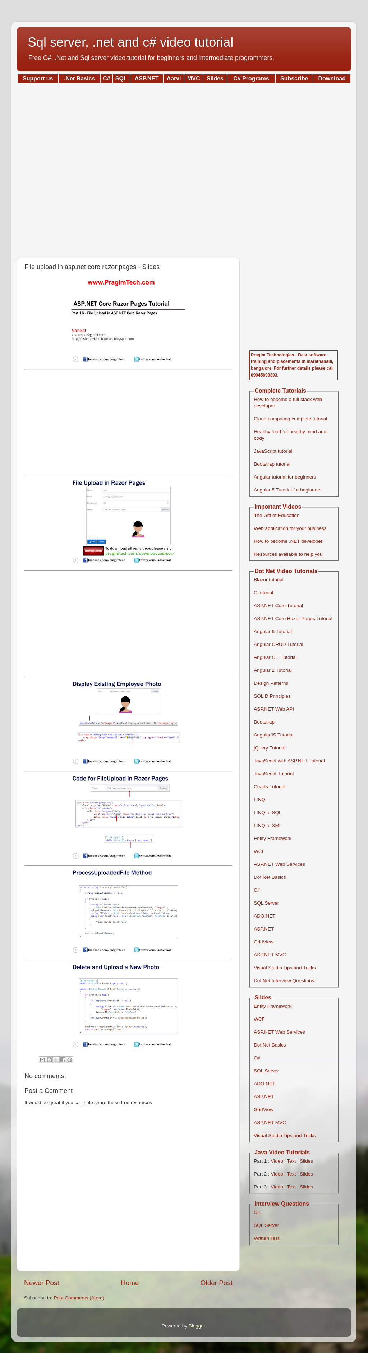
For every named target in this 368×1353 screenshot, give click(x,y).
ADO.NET (264, 916)
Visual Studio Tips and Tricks (285, 967)
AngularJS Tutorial (273, 735)
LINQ (259, 799)
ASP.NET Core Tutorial (278, 605)
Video (277, 1161)
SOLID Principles (272, 696)
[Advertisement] (184, 168)
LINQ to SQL (267, 812)
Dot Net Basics (270, 877)
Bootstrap (264, 722)
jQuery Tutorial (269, 748)
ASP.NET (264, 929)
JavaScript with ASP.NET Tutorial (289, 760)
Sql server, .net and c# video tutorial (130, 42)
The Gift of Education (276, 515)
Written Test (266, 1238)
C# (257, 890)
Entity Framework (272, 838)
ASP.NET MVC (270, 954)
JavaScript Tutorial (274, 773)
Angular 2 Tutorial (273, 670)
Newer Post (41, 1283)
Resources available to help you (288, 554)
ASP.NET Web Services (279, 864)
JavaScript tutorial (273, 451)
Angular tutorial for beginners (285, 477)
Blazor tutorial (269, 579)
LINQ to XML (268, 825)
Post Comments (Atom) (79, 1298)
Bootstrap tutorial (272, 464)
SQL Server (266, 903)
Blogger (197, 1326)
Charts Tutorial (269, 786)
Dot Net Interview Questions (284, 980)
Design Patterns (271, 683)
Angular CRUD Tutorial (278, 644)
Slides (306, 1161)
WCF (259, 851)
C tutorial (263, 592)
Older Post (217, 1283)
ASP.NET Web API (274, 709)
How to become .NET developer (288, 541)
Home (130, 1283)
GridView (263, 942)
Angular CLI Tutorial (275, 657)
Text (291, 1161)
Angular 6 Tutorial (273, 631)
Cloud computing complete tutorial (290, 418)
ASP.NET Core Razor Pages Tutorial (293, 618)
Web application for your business (290, 528)
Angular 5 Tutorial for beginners (287, 490)
